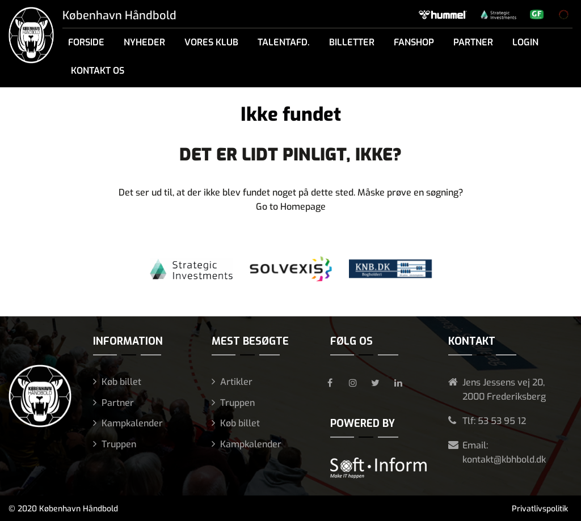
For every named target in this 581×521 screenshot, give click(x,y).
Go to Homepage (291, 207)
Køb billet (121, 382)
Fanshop (414, 42)
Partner (473, 42)
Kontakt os (97, 71)
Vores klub (211, 42)
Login (525, 42)
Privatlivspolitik (540, 508)
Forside (86, 42)
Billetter (351, 42)
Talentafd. (284, 42)
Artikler (236, 382)
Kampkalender (132, 423)
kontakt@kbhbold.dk (504, 459)
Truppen (119, 444)
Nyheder (144, 42)
